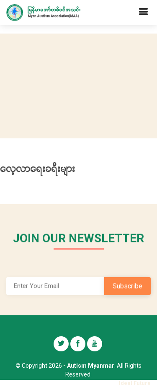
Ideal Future (135, 383)
